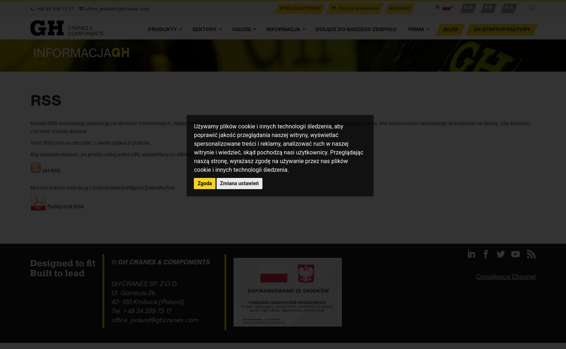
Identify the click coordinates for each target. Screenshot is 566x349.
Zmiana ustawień (239, 183)
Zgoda (204, 183)
